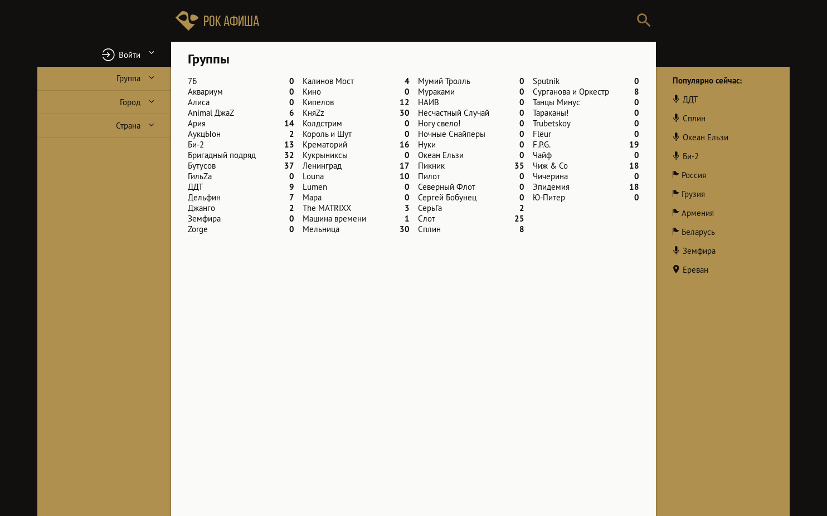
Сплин (694, 118)
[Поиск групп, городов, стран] (447, 20)
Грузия (693, 194)
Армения (698, 213)
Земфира (699, 250)
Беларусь (698, 232)
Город (130, 102)
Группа (128, 78)
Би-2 (691, 156)
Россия (694, 175)
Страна (128, 125)
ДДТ (690, 99)
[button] (104, 54)
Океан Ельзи (705, 137)
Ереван (695, 269)
